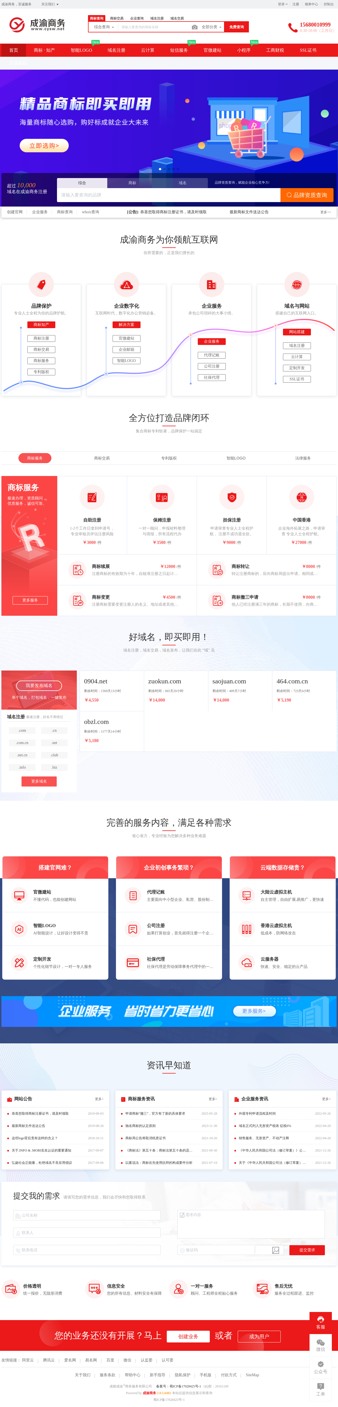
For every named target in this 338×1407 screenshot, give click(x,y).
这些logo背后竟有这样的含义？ (35, 1138)
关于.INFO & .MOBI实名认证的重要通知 (41, 1150)
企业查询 (137, 18)
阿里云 (28, 1360)
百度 (110, 1360)
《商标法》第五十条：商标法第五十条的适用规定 (160, 1150)
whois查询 (90, 212)
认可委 (167, 1360)
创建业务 (188, 1336)
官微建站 (213, 50)
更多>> (325, 212)
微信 (127, 1360)
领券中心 (311, 4)
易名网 (91, 1360)
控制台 (329, 4)
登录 (281, 4)
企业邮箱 (18, 63)
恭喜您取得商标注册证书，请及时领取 (173, 212)
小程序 (244, 50)
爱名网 (70, 1360)
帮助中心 (133, 1375)
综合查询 (104, 27)
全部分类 (212, 27)
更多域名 (39, 781)
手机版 (205, 1375)
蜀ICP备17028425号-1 (169, 1400)
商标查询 (96, 18)
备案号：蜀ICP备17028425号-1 (178, 1386)
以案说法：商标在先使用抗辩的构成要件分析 (158, 1163)
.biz (54, 767)
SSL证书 (308, 50)
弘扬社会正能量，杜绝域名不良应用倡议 (42, 1163)
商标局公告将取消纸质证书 (145, 1138)
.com (22, 730)
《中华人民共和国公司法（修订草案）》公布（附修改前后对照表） (274, 1150)
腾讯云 (49, 1360)
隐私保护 (183, 1375)
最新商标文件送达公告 (249, 212)
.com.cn (22, 743)
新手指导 (157, 1375)
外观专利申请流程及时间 (257, 1113)
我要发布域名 (39, 685)
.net (54, 743)
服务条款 (107, 1375)
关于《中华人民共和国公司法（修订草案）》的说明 (274, 1163)
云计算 (147, 50)
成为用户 (259, 1336)
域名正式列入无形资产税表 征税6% (265, 1126)
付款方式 (229, 1375)
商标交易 (116, 18)
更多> (99, 1099)
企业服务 (40, 212)
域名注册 (157, 18)
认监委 (147, 1360)
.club (54, 755)
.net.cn (22, 755)
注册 (295, 4)
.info (22, 767)
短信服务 (179, 50)
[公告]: (133, 212)
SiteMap (252, 1375)
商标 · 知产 (44, 50)
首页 (13, 50)
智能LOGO (81, 50)
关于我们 (83, 1375)
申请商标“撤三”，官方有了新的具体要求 (155, 1113)
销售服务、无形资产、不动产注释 (264, 1138)
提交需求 (307, 1250)
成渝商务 (149, 1393)
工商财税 (275, 50)
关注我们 (50, 4)
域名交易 (177, 18)
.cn (54, 730)
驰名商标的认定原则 (140, 1126)
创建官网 (15, 212)
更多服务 (30, 600)
